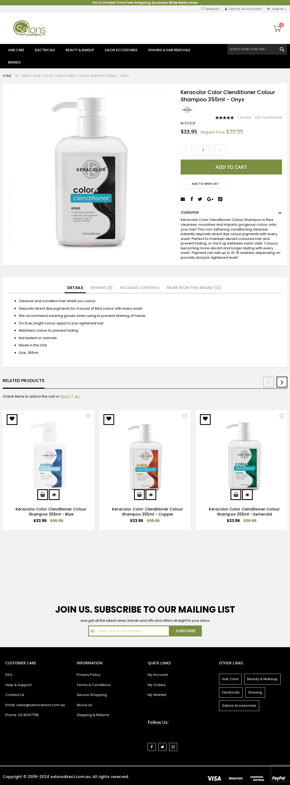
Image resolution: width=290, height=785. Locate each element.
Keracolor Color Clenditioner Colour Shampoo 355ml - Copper (147, 511)
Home (7, 75)
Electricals (231, 692)
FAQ (8, 674)
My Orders (157, 684)
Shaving (255, 692)
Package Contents (139, 287)
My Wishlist (157, 694)
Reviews (102, 287)
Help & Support (18, 684)
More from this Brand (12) (194, 287)
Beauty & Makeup (262, 679)
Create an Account (245, 9)
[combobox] (257, 49)
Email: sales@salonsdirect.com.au (35, 705)
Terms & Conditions (94, 684)
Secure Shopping (92, 694)
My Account (158, 674)
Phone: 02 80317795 (22, 714)
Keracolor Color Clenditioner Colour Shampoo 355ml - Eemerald (244, 511)
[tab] (75, 288)
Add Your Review (268, 118)
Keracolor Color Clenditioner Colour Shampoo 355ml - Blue (51, 511)
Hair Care (230, 679)
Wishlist (213, 9)
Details (75, 287)
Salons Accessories (239, 705)
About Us (84, 705)
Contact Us (14, 694)
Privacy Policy (88, 674)
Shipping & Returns (93, 714)
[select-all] (70, 396)
